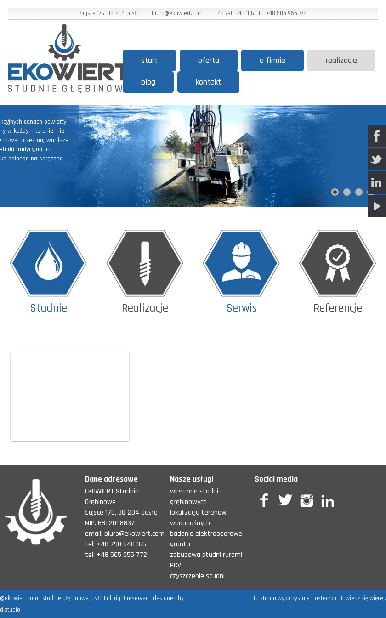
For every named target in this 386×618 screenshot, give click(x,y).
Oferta (208, 60)
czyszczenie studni (197, 576)
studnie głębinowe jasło (72, 598)
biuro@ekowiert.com (177, 13)
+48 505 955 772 (286, 13)
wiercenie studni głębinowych (194, 497)
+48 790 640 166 (234, 13)
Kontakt (208, 82)
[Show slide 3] (359, 192)
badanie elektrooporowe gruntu (206, 539)
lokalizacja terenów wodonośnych (198, 518)
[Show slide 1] (335, 192)
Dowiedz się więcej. (362, 598)
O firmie (272, 60)
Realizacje (341, 60)
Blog (148, 82)
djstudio (10, 609)
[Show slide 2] (347, 192)
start (149, 60)
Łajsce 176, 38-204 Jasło (109, 13)
